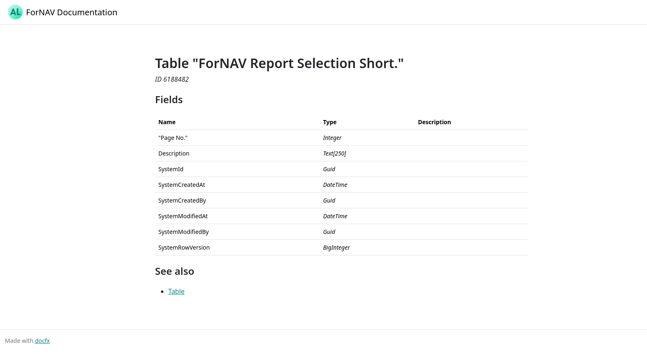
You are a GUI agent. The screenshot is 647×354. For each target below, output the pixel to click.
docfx (42, 341)
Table (176, 291)
